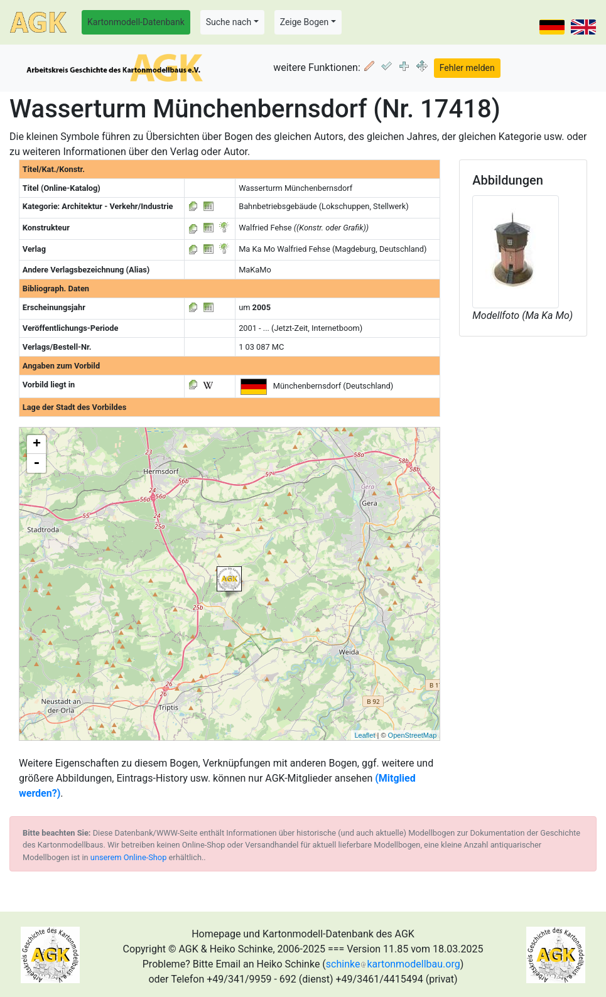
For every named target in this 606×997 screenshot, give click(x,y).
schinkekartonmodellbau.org (393, 964)
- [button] (36, 463)
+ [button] (37, 444)
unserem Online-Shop (128, 857)
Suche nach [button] (228, 22)
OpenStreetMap (412, 735)
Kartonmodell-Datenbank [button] (136, 22)
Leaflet (364, 735)
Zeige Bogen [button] (304, 22)
